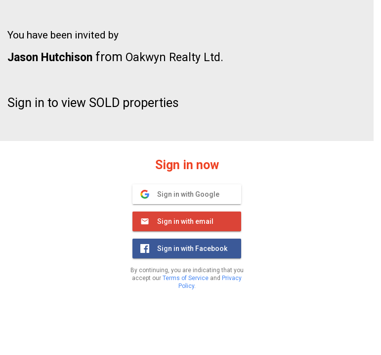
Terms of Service (186, 278)
